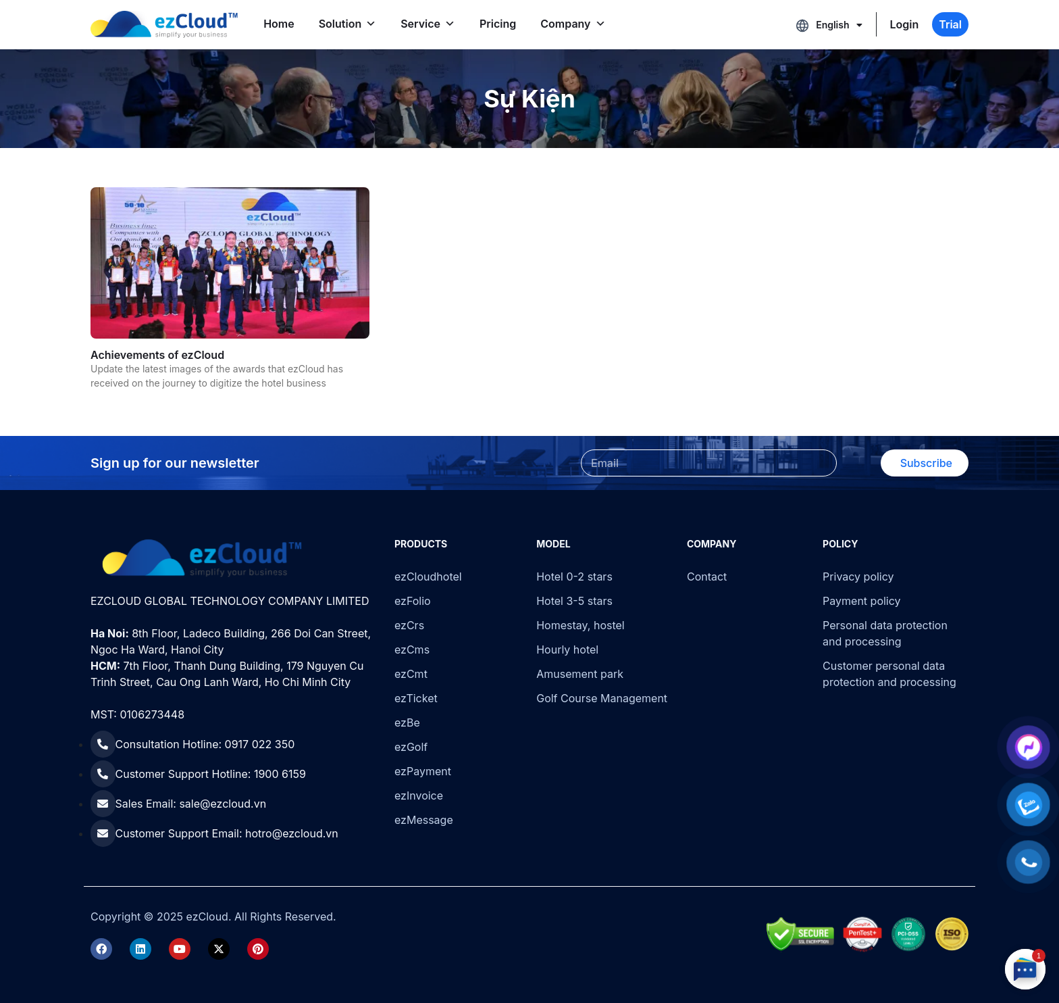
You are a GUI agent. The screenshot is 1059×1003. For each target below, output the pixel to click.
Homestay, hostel (580, 625)
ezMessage (423, 820)
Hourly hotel (567, 649)
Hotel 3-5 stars (574, 601)
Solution (348, 24)
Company (572, 24)
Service (428, 24)
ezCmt (411, 674)
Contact (707, 576)
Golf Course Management (601, 698)
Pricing (498, 23)
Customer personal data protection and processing (889, 674)
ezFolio (412, 601)
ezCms (412, 649)
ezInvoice (418, 795)
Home (278, 23)
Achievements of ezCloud (157, 355)
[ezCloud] (164, 24)
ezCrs (409, 625)
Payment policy (861, 601)
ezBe (407, 722)
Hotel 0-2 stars (574, 576)
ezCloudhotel (428, 576)
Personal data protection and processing (885, 633)
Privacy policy (858, 576)
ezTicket (416, 698)
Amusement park (579, 674)
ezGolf (411, 747)
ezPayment (422, 771)
